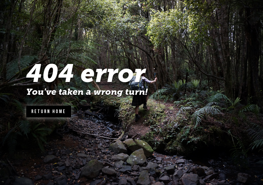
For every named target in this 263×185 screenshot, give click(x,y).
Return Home (48, 111)
